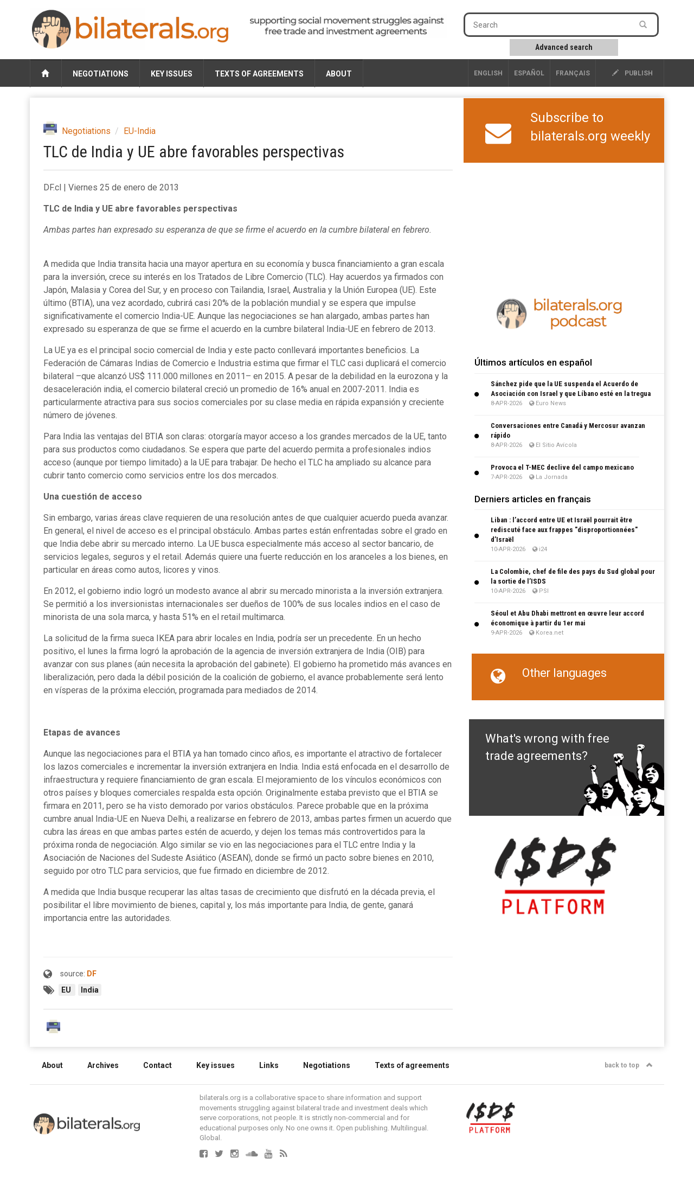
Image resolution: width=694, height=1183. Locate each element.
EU (67, 990)
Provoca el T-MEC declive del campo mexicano (562, 467)
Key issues (171, 73)
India (90, 990)
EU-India (140, 131)
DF (92, 973)
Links (269, 1065)
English (488, 73)
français (573, 73)
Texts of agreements (259, 73)
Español (529, 73)
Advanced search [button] (564, 47)
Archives (103, 1065)
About (339, 73)
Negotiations (100, 73)
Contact (157, 1065)
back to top (629, 1065)
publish (632, 73)
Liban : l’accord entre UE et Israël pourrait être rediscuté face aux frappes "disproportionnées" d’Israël (564, 529)
